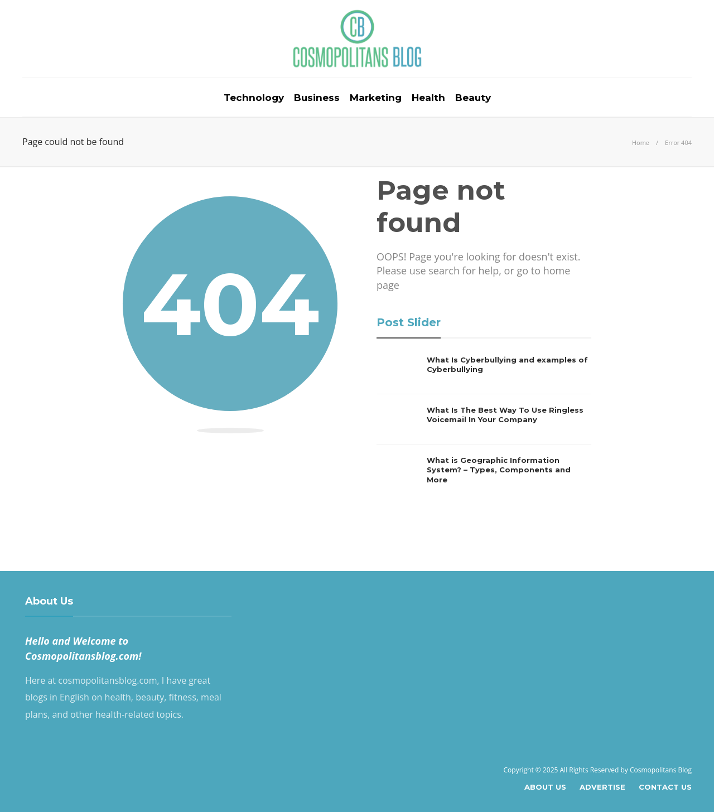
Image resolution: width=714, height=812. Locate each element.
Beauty (473, 97)
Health (428, 97)
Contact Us (665, 786)
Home (640, 142)
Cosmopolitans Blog (661, 770)
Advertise (602, 786)
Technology (254, 97)
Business (317, 97)
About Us (545, 786)
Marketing (376, 97)
